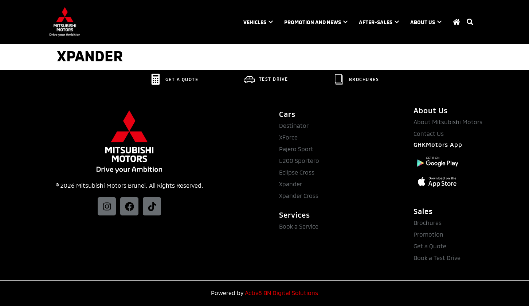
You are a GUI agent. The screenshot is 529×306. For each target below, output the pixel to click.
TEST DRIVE (273, 78)
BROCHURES (364, 79)
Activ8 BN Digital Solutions (281, 292)
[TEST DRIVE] (249, 78)
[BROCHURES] (339, 79)
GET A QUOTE (182, 79)
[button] (470, 22)
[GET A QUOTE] (155, 79)
